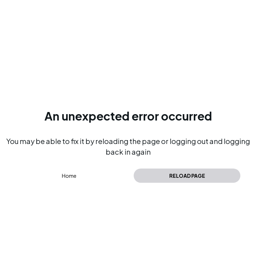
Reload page (187, 175)
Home (69, 175)
